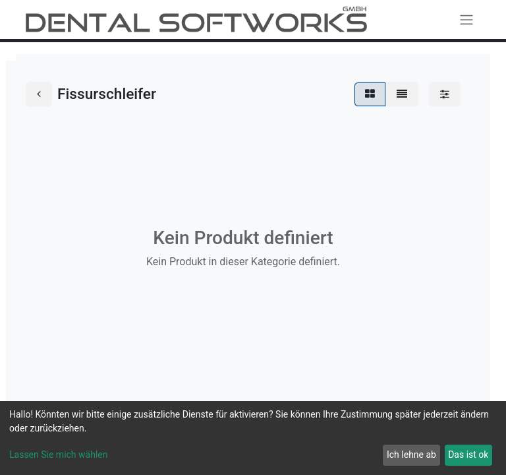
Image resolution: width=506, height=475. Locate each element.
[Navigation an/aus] (466, 19)
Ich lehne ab (411, 454)
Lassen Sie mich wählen (58, 454)
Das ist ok (468, 454)
